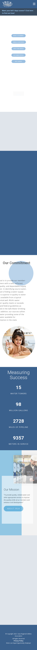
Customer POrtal (18, 55)
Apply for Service (18, 48)
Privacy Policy (18, 641)
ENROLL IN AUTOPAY (18, 42)
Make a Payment (18, 35)
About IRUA (13, 504)
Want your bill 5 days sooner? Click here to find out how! (17, 11)
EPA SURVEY (18, 61)
